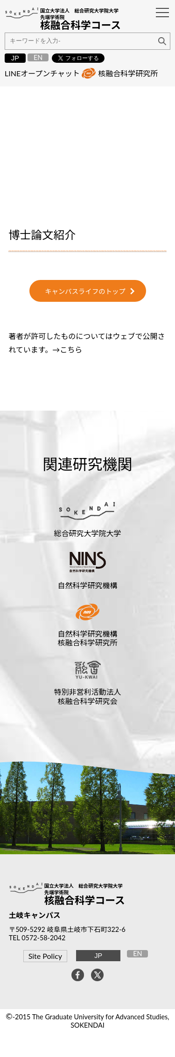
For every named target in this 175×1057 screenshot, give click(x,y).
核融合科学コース (84, 900)
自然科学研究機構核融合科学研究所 (87, 638)
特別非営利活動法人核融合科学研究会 (87, 696)
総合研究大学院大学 (87, 533)
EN (38, 57)
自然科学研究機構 (87, 585)
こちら (71, 349)
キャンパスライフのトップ (85, 291)
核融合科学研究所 (128, 73)
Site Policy (45, 955)
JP (15, 58)
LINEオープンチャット (42, 73)
